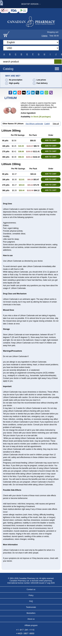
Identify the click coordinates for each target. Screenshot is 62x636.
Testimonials (31, 607)
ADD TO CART (50, 140)
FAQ (31, 601)
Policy (31, 595)
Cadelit (47, 124)
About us (31, 619)
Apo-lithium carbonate (34, 124)
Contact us (31, 589)
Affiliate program (31, 625)
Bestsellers (31, 613)
